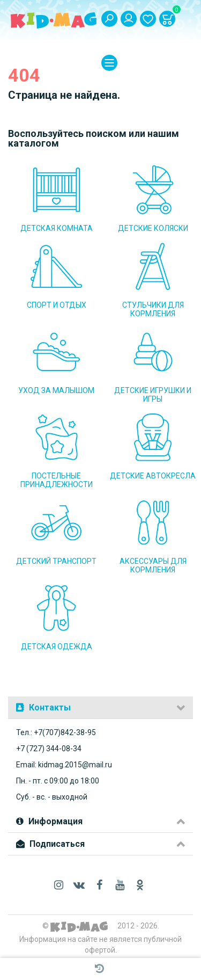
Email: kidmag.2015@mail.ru (64, 764)
